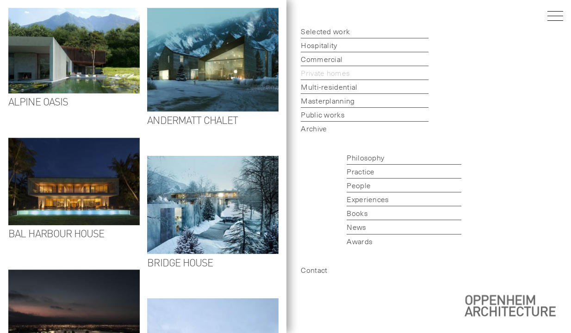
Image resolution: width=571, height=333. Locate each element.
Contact (314, 269)
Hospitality (319, 44)
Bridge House (180, 262)
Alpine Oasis (38, 101)
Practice (360, 171)
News (356, 226)
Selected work (325, 31)
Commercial (321, 58)
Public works (323, 114)
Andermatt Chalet (193, 119)
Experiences (368, 198)
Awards (359, 241)
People (359, 185)
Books (357, 212)
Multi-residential (329, 86)
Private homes (325, 72)
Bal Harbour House (56, 233)
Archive (314, 128)
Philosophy (365, 157)
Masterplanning (327, 100)
